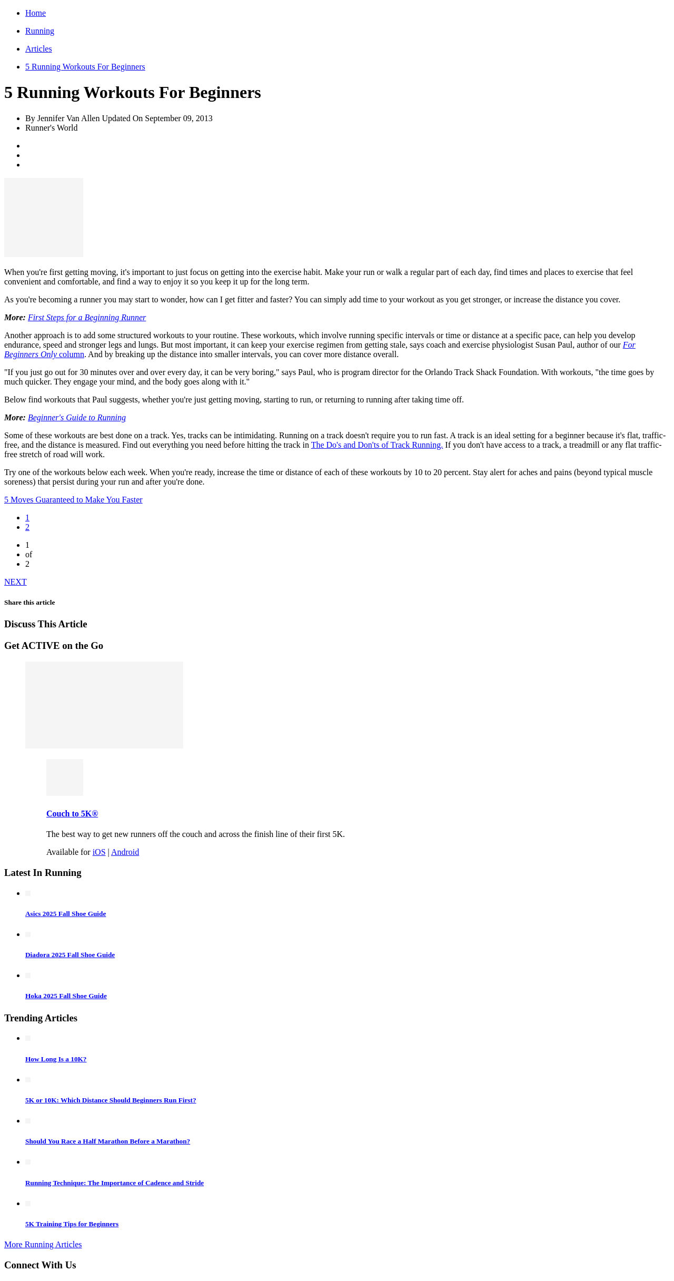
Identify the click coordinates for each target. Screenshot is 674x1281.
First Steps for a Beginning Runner (87, 317)
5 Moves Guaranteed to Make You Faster (73, 499)
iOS (99, 852)
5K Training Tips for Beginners (71, 1224)
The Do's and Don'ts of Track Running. (377, 444)
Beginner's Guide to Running (77, 417)
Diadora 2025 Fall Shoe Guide (70, 955)
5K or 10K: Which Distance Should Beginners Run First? (110, 1100)
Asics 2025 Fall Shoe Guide (65, 914)
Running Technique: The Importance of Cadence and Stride (114, 1183)
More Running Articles (43, 1244)
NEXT (15, 581)
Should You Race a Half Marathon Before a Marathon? (107, 1141)
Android (125, 852)
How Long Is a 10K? (55, 1059)
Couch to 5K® (72, 813)
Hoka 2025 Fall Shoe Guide (66, 996)
